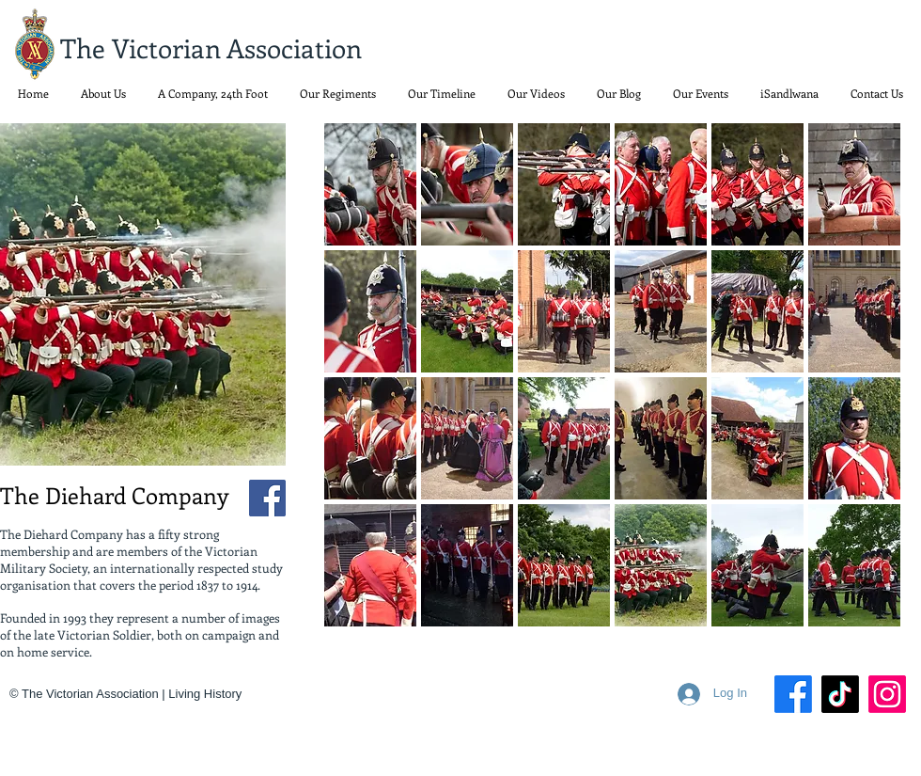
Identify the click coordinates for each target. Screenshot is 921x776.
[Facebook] (267, 498)
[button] (338, 93)
